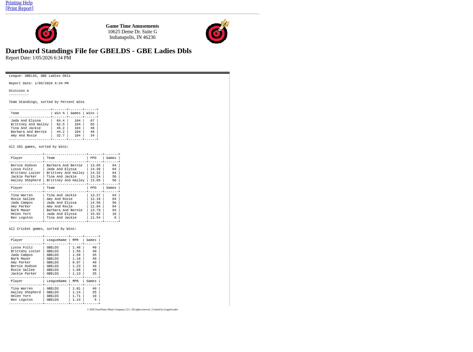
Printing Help (19, 2)
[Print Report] (19, 8)
